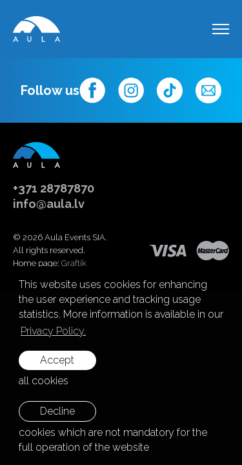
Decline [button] (57, 411)
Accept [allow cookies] (57, 360)
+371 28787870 (53, 188)
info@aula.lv (49, 204)
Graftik (73, 263)
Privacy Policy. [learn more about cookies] (53, 331)
